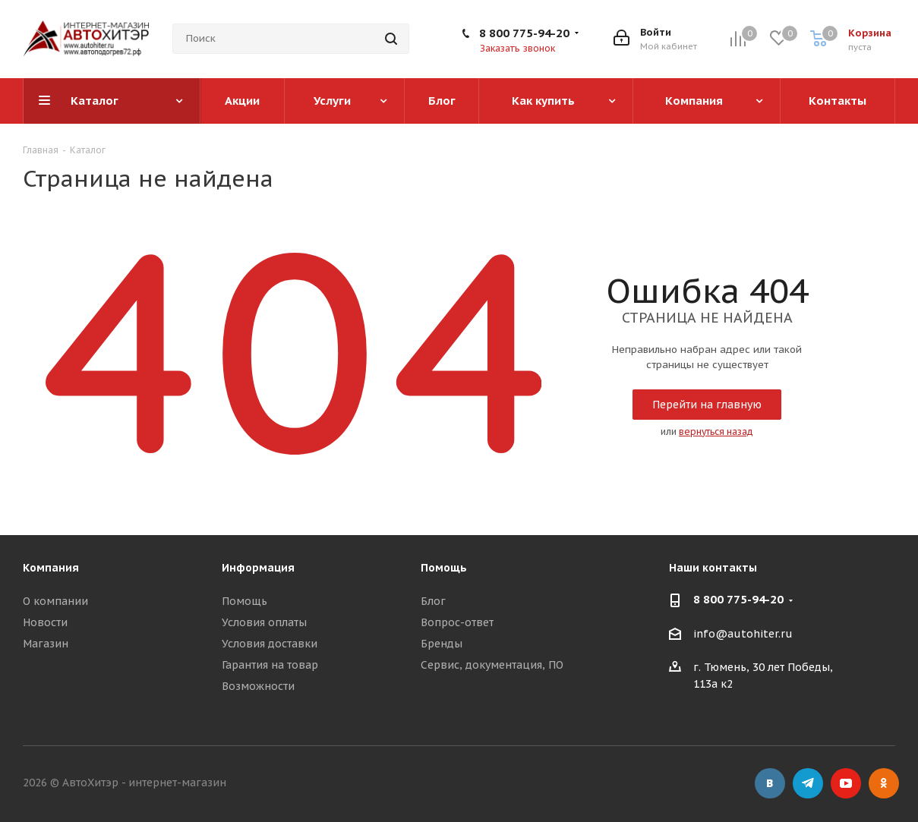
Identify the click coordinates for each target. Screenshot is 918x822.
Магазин (45, 643)
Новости (45, 622)
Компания (51, 568)
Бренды (441, 643)
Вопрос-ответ (457, 622)
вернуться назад (716, 431)
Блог (433, 601)
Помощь (244, 601)
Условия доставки (269, 643)
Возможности (258, 686)
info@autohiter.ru (743, 634)
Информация (258, 568)
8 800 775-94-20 (524, 33)
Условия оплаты (264, 622)
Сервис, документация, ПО (492, 665)
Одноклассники (884, 783)
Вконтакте (770, 783)
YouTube (846, 783)
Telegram (808, 783)
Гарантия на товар (270, 665)
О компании (55, 601)
